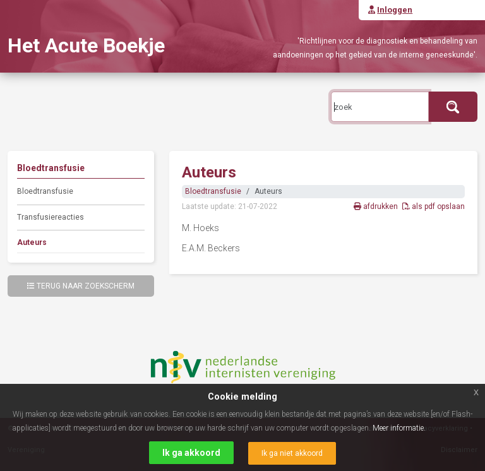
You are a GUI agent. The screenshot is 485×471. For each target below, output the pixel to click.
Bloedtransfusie (45, 191)
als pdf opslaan (433, 206)
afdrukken (377, 206)
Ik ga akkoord (191, 453)
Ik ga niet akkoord (292, 453)
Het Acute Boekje (86, 45)
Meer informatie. (399, 428)
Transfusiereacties (50, 217)
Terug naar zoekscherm (81, 286)
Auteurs (32, 242)
